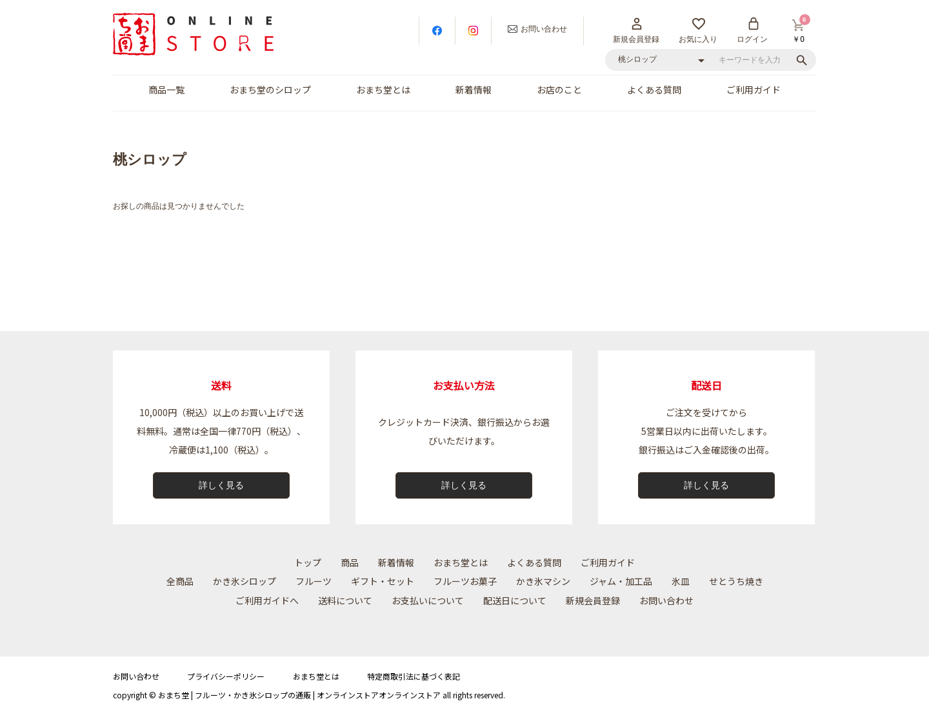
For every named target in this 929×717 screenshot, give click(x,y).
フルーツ (313, 581)
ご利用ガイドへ (267, 600)
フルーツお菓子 (465, 581)
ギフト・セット (382, 581)
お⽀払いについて (428, 600)
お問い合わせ (666, 600)
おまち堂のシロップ (270, 89)
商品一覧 (166, 89)
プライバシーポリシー (226, 676)
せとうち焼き (736, 581)
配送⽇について (514, 600)
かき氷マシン (543, 581)
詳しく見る (221, 485)
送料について (345, 600)
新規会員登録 (593, 600)
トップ (307, 562)
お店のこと (559, 89)
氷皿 (681, 581)
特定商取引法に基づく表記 (413, 676)
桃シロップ (149, 159)
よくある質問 (654, 89)
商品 (350, 562)
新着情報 (473, 89)
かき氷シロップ (244, 581)
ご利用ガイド (753, 89)
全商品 (180, 581)
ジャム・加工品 (621, 581)
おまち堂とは (383, 89)
